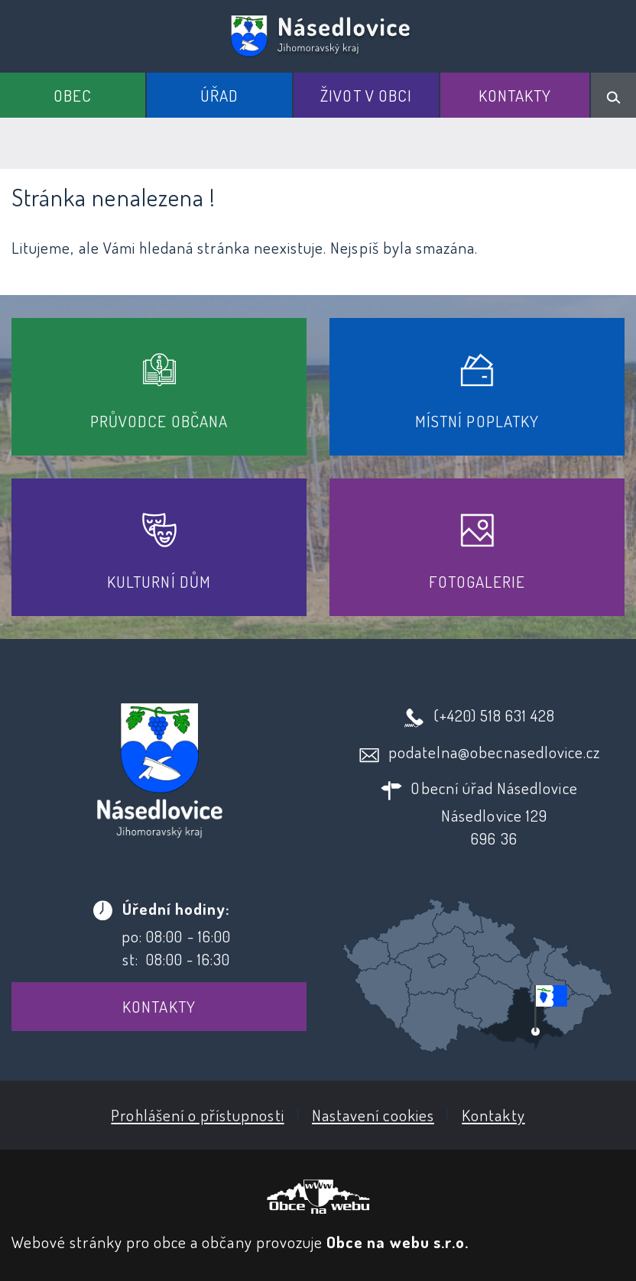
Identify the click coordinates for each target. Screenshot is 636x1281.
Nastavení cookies (373, 1114)
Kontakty (515, 95)
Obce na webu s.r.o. (397, 1241)
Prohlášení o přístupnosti (197, 1114)
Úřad (219, 95)
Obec (73, 95)
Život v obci (366, 95)
